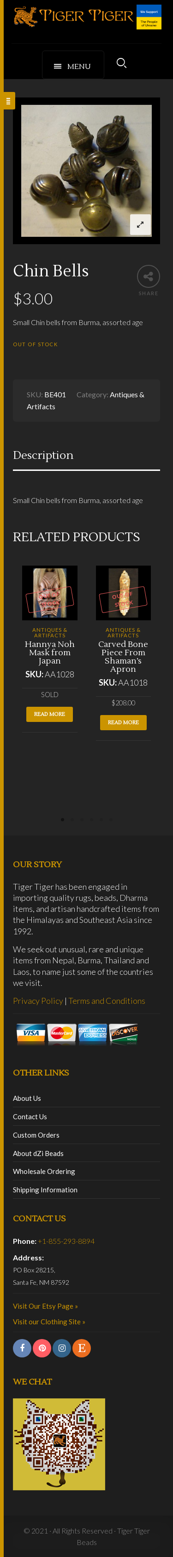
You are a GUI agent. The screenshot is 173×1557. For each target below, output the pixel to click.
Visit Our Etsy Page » (45, 1306)
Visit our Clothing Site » (49, 1321)
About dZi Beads (38, 1153)
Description (43, 455)
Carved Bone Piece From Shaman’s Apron (123, 657)
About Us (27, 1098)
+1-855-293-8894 (66, 1240)
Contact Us (30, 1116)
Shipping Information (45, 1189)
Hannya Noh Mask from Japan (50, 652)
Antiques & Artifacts (49, 632)
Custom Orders (36, 1135)
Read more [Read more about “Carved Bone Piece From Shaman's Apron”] (123, 722)
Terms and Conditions (106, 1001)
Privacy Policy (38, 1001)
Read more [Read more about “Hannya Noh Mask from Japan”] (49, 714)
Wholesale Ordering (44, 1171)
